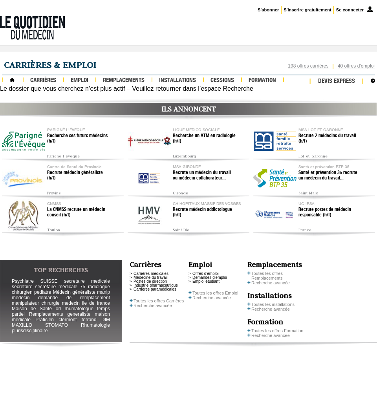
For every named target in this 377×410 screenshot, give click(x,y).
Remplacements (124, 81)
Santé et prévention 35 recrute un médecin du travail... (327, 175)
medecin (20, 297)
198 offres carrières (308, 66)
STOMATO (56, 325)
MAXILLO (22, 325)
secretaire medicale (87, 281)
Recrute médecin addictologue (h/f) (202, 212)
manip (103, 292)
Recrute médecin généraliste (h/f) (75, 175)
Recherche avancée (153, 305)
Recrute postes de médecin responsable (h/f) (324, 212)
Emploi (79, 81)
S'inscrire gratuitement (307, 9)
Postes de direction (150, 281)
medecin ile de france (86, 303)
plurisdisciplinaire (30, 330)
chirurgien (22, 292)
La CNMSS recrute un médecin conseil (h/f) (76, 212)
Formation (262, 81)
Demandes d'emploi (209, 277)
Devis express (336, 81)
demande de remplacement (74, 297)
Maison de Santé (32, 308)
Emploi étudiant (206, 281)
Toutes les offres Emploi (215, 293)
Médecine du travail (151, 277)
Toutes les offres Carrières (159, 300)
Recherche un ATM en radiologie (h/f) (204, 139)
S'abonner (268, 9)
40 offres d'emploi (356, 66)
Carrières (43, 81)
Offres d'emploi (205, 273)
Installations (177, 81)
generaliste (79, 314)
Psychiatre (23, 281)
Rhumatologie (95, 325)
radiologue (99, 286)
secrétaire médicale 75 (60, 286)
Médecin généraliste (74, 292)
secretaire (22, 286)
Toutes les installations (273, 304)
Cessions (222, 81)
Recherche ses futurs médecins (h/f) (77, 139)
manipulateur (25, 303)
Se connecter (350, 9)
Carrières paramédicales (155, 289)
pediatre (42, 292)
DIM (105, 319)
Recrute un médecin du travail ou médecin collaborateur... (202, 175)
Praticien (44, 319)
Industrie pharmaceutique (156, 285)
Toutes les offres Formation (277, 330)
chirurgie (50, 303)
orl (58, 308)
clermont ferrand (77, 319)
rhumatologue (78, 308)
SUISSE (48, 281)
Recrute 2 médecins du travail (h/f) (327, 139)
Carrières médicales (151, 273)
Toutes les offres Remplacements (267, 275)
